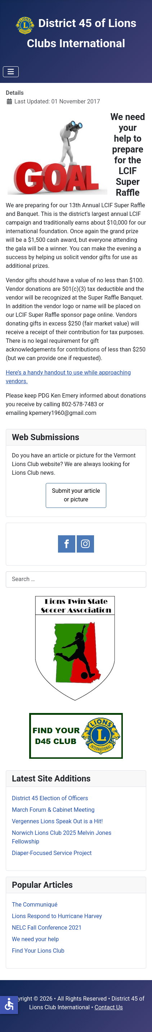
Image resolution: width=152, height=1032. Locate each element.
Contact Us (109, 1007)
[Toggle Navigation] (11, 71)
